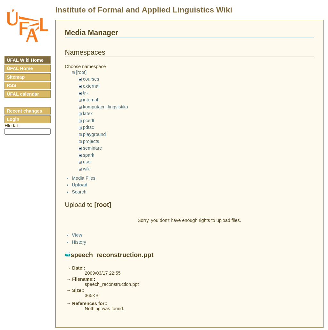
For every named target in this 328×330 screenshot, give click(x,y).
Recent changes (24, 111)
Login (13, 119)
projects (91, 141)
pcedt (88, 120)
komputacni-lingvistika (105, 106)
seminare (92, 148)
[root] (81, 72)
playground (94, 134)
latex (88, 113)
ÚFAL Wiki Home (25, 60)
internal (90, 99)
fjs (85, 92)
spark (88, 155)
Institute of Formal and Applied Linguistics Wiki (143, 9)
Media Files (83, 183)
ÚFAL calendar (23, 94)
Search (79, 197)
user (87, 161)
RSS (11, 85)
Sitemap (16, 77)
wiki (87, 168)
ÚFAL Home (20, 68)
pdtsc (88, 127)
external (91, 86)
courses (91, 79)
